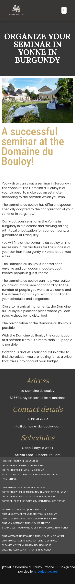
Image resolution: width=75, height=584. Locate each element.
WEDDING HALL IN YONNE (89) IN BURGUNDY (24, 509)
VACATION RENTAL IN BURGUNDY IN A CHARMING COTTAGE (30, 474)
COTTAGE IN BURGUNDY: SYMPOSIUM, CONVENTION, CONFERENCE (33, 501)
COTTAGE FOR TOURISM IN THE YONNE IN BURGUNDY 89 (29, 496)
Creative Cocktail (46, 572)
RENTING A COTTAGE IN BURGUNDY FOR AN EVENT (26, 523)
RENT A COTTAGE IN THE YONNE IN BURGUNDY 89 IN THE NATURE (33, 536)
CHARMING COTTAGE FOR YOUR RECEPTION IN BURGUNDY (29, 514)
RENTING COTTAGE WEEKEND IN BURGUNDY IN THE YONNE (29, 518)
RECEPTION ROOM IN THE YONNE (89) (20, 461)
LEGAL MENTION (9, 479)
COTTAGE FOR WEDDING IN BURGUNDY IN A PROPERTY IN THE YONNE (35, 492)
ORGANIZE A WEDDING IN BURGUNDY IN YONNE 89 (26, 545)
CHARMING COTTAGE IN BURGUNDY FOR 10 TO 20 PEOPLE (29, 540)
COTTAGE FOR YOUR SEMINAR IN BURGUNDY (23, 470)
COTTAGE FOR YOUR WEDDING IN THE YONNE (23, 465)
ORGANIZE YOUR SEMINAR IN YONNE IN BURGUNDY (26, 549)
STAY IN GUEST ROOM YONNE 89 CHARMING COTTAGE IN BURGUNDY (35, 527)
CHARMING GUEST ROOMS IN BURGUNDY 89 (23, 487)
